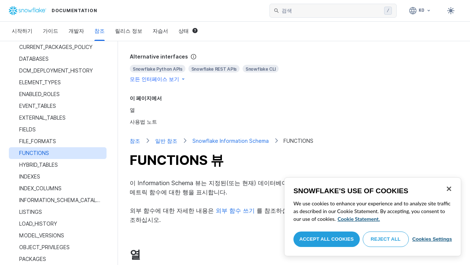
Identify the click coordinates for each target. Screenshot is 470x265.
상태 (188, 31)
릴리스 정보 (128, 31)
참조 (99, 31)
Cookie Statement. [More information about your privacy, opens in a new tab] (359, 219)
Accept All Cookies (326, 239)
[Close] (449, 189)
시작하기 (22, 31)
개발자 (76, 31)
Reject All (386, 239)
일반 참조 (166, 141)
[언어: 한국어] (420, 10)
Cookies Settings (432, 239)
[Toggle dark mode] (450, 10)
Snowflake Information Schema (230, 141)
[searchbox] (331, 10)
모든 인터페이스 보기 (158, 79)
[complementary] (294, 68)
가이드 (50, 31)
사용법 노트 (143, 122)
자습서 (160, 31)
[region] (372, 216)
